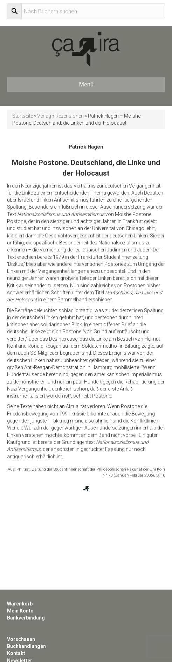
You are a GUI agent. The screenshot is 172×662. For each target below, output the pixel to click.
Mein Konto (20, 611)
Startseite (22, 116)
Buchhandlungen (26, 646)
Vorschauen (21, 639)
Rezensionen (69, 116)
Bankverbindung (26, 618)
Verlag (44, 116)
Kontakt (16, 653)
